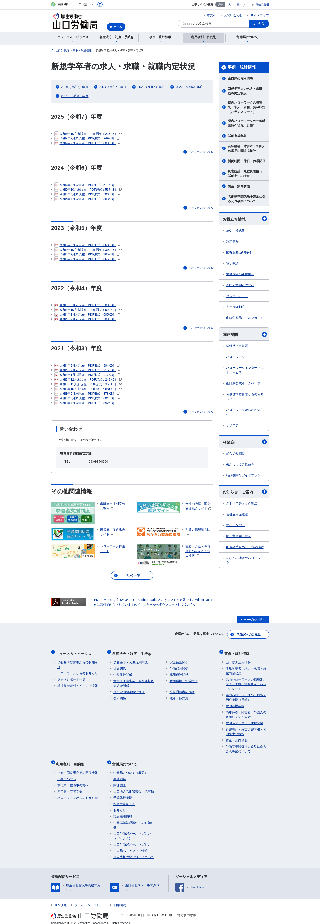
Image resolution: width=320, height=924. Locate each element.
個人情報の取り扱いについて (133, 852)
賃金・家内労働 (239, 186)
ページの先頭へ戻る (201, 152)
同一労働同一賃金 (238, 537)
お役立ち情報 (245, 219)
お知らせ (119, 805)
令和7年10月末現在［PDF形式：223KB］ (88, 134)
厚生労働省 (262, 4)
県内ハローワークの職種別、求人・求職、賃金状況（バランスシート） (246, 107)
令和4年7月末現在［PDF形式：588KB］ (87, 321)
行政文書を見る (124, 799)
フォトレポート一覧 (71, 677)
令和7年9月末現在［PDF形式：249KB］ (87, 139)
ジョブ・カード (237, 296)
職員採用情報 (122, 811)
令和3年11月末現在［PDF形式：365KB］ (88, 386)
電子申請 (232, 263)
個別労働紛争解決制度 (129, 690)
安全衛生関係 (179, 660)
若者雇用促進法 (237, 515)
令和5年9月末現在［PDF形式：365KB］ (87, 255)
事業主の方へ (66, 774)
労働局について (125, 760)
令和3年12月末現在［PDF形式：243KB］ (88, 381)
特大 (239, 4)
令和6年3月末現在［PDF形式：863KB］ (87, 246)
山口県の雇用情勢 (240, 78)
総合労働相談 (235, 454)
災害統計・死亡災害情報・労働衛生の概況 (246, 173)
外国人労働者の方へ (240, 285)
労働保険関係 (179, 666)
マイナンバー (235, 526)
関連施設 (119, 780)
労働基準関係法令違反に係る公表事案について (246, 199)
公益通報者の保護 (182, 690)
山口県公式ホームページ (243, 384)
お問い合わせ (233, 15)
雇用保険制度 (235, 307)
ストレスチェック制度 (241, 504)
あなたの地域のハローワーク (245, 561)
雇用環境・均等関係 (184, 679)
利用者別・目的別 (71, 760)
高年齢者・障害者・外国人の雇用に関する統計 (246, 148)
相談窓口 (245, 442)
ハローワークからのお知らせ (245, 413)
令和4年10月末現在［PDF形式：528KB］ (88, 311)
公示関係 (119, 696)
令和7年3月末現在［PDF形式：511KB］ (87, 185)
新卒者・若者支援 (69, 786)
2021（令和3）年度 (75, 96)
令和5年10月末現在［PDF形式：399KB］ (88, 251)
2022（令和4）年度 (189, 87)
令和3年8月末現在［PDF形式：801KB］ (87, 400)
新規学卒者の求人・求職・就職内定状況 (246, 91)
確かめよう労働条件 (240, 465)
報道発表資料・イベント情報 (77, 683)
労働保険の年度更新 (240, 274)
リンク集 (60, 900)
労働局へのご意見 (249, 635)
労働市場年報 (237, 136)
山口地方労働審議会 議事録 (133, 786)
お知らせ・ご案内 (245, 492)
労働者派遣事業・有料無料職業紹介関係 (133, 681)
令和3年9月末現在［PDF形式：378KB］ (87, 395)
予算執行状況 (122, 793)
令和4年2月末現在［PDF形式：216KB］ (87, 372)
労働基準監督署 (237, 346)
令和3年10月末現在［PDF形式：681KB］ (88, 391)
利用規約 (120, 900)
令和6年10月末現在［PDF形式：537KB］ (88, 190)
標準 (220, 4)
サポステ (232, 426)
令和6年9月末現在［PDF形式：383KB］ (87, 195)
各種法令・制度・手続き (133, 653)
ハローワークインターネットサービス (245, 371)
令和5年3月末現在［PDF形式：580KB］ (87, 307)
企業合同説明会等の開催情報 (77, 768)
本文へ (211, 15)
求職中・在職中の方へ (73, 780)
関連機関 (245, 334)
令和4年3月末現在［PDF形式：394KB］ (87, 367)
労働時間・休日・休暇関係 (246, 161)
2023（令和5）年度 (151, 87)
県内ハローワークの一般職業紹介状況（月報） (246, 123)
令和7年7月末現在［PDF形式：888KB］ (87, 143)
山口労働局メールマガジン (245, 318)
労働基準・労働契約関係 (130, 660)
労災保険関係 (122, 673)
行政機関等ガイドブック (243, 476)
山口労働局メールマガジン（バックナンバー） (132, 831)
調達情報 (232, 241)
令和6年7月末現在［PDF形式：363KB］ (87, 199)
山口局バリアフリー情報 (130, 846)
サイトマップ (259, 15)
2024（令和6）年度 (113, 87)
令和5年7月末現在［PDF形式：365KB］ (87, 260)
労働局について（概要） (130, 768)
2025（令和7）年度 (75, 87)
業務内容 (119, 774)
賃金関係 (119, 666)
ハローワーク (235, 357)
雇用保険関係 (179, 673)
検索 (261, 23)
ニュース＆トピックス (75, 653)
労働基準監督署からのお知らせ (245, 397)
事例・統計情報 (242, 67)
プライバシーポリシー (90, 900)
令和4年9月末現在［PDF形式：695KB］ (87, 316)
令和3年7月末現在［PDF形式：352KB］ (87, 405)
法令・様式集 (235, 231)
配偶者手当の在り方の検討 (245, 548)
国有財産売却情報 (238, 252)
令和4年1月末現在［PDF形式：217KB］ (87, 377)
